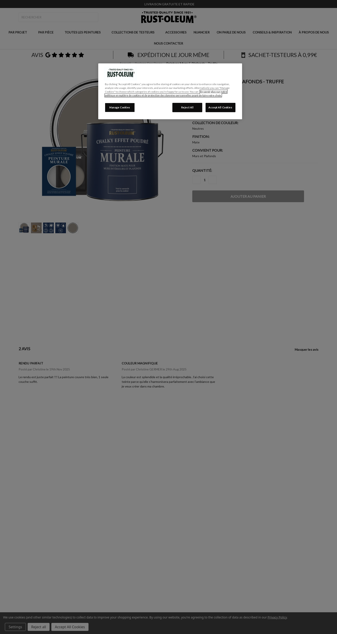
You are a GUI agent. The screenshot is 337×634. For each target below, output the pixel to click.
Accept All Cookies (220, 107)
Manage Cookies (119, 107)
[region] (170, 91)
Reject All (187, 107)
